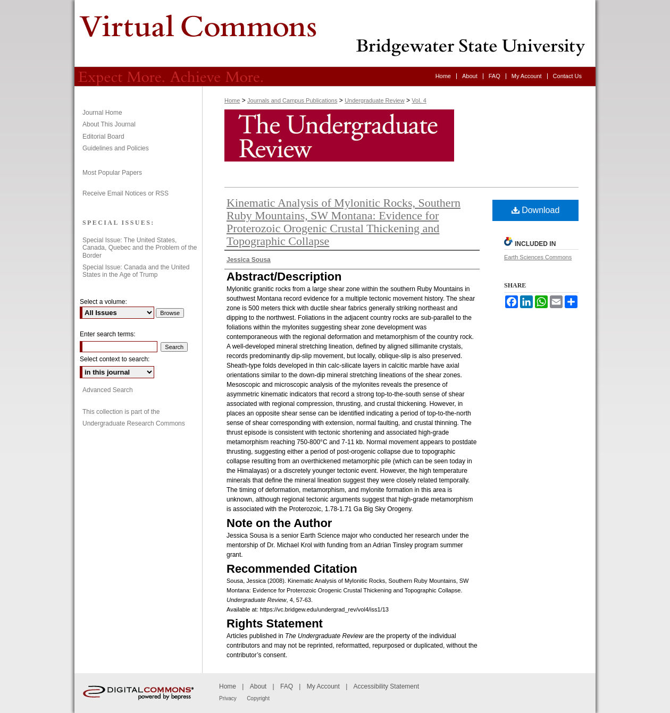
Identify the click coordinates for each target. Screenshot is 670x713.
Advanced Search (107, 390)
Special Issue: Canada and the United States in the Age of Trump (135, 271)
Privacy (228, 698)
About (258, 686)
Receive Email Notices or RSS (125, 193)
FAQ (286, 686)
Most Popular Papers (112, 172)
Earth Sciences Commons (538, 257)
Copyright (258, 698)
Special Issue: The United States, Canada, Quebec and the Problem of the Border (139, 247)
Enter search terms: (108, 334)
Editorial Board (103, 136)
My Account (323, 686)
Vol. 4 (419, 100)
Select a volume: (103, 301)
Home (232, 100)
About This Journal (109, 124)
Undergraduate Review (335, 33)
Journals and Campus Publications (292, 100)
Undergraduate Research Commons (133, 423)
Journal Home (102, 112)
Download (536, 210)
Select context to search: (114, 359)
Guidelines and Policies (115, 148)
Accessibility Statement (386, 686)
